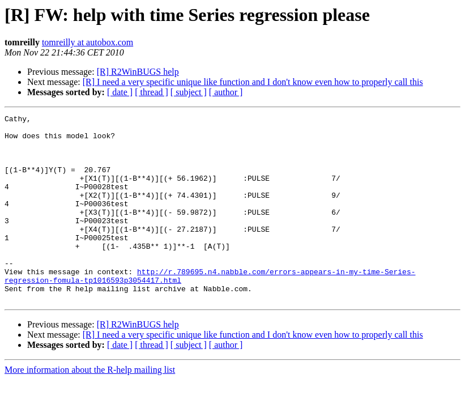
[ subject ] (188, 92)
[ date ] (120, 92)
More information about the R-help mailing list (90, 407)
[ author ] (226, 92)
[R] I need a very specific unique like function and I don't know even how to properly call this (253, 82)
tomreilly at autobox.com (87, 42)
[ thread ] (151, 92)
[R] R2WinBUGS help (138, 71)
